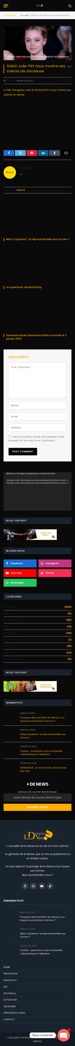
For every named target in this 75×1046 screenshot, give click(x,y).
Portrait (8, 652)
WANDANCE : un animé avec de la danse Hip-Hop (43, 769)
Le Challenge (11, 639)
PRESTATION (10, 973)
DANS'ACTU (66, 80)
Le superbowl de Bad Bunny (24, 287)
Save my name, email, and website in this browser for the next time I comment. (36, 438)
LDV (6, 626)
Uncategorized (12, 659)
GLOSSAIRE (10, 1006)
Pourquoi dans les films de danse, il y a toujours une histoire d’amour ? (42, 719)
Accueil (25, 15)
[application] (37, 491)
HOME (7, 967)
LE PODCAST (10, 999)
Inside (7, 613)
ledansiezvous (36, 1037)
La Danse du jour (13, 620)
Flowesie (11, 80)
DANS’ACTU (10, 980)
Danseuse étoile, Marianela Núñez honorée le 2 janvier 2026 (36, 337)
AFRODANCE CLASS (14, 1013)
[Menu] (6, 6)
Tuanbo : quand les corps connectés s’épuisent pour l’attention (41, 752)
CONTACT (9, 1019)
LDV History (10, 633)
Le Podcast (10, 646)
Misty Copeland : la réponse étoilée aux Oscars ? (37, 239)
